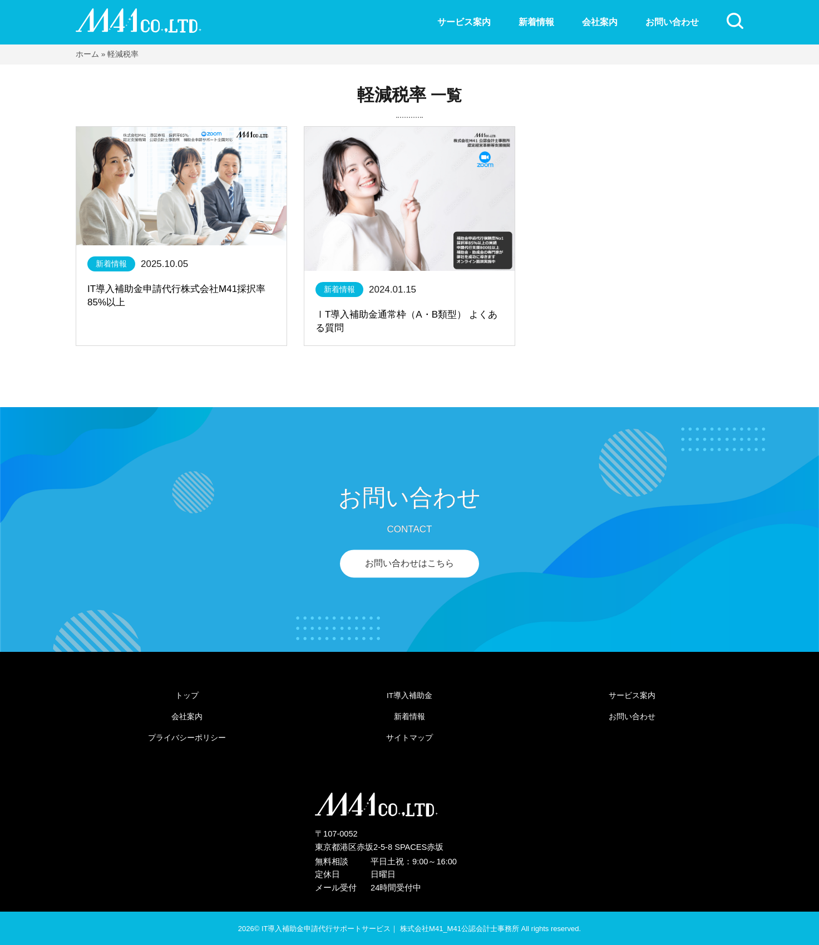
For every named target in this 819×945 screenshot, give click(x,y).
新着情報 (536, 22)
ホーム (87, 54)
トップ (187, 695)
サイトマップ (409, 738)
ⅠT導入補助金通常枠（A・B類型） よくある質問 (406, 321)
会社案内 (600, 22)
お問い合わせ (672, 22)
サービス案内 (464, 22)
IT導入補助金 (409, 695)
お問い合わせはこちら (409, 563)
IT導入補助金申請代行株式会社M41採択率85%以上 (176, 296)
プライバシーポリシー (187, 738)
